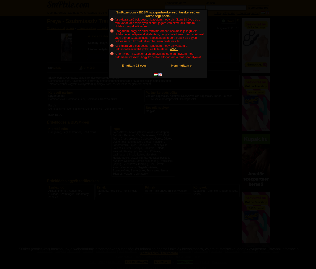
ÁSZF (174, 49)
